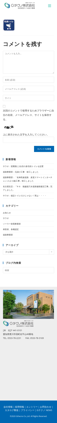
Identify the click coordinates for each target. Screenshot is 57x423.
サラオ (6, 218)
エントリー (32, 406)
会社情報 (8, 406)
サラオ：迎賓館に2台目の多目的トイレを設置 (23, 166)
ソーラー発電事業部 (12, 223)
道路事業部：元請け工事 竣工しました (20, 172)
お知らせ (7, 212)
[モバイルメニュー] (49, 5)
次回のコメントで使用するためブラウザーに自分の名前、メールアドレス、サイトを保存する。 (28, 115)
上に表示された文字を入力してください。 (26, 134)
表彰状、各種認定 (11, 229)
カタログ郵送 (12, 410)
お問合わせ (45, 406)
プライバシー (28, 410)
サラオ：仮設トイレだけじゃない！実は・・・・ (24, 195)
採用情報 (19, 406)
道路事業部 (8, 234)
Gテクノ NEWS (44, 410)
